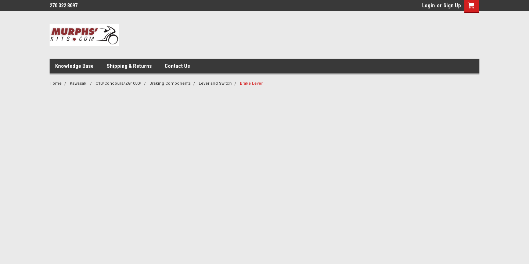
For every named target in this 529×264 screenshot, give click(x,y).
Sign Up (452, 5)
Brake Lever (251, 83)
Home (56, 83)
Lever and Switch (215, 83)
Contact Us (177, 66)
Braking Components (170, 83)
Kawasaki (78, 83)
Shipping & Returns (129, 66)
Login (428, 5)
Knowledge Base (74, 66)
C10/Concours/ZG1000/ (118, 83)
